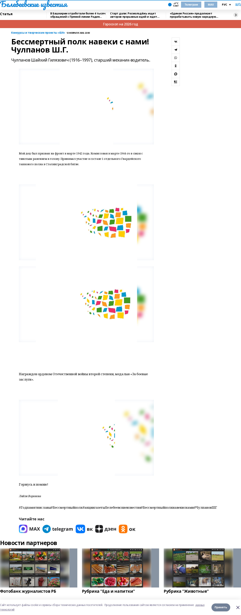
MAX (211, 4)
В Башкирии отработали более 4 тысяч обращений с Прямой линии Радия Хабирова (77, 15)
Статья (6, 14)
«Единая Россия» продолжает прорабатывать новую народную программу (193, 15)
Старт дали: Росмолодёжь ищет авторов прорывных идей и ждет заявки (133, 15)
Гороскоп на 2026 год (120, 24)
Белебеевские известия (33, 4)
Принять (221, 607)
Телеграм (191, 4)
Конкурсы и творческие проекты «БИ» (38, 32)
